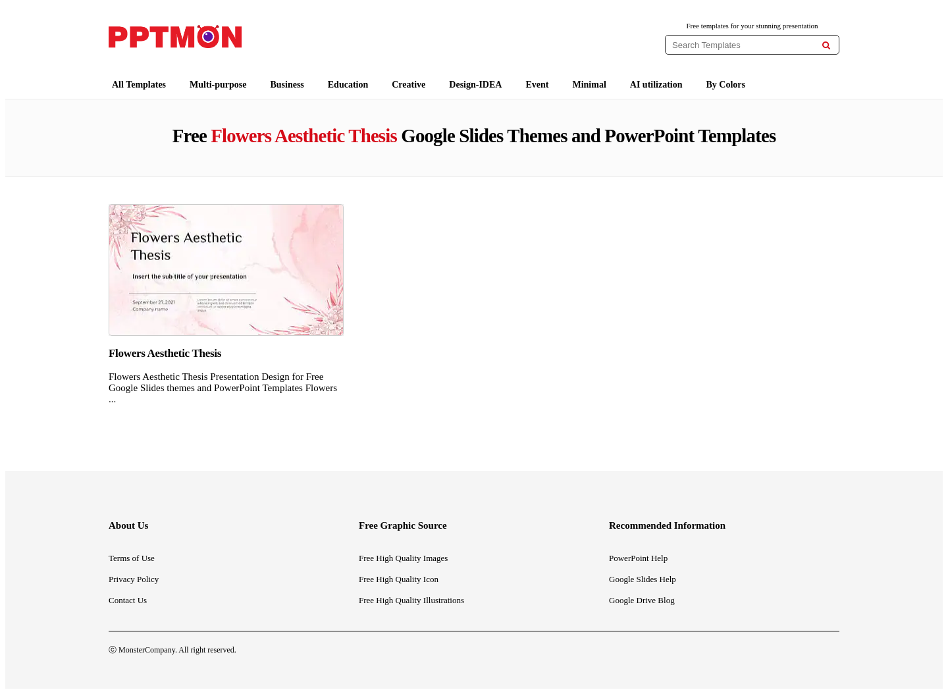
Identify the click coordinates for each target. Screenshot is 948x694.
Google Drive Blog (642, 600)
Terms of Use (132, 558)
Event (536, 85)
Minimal (589, 85)
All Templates (139, 85)
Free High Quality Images (403, 558)
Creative (408, 85)
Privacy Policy (134, 579)
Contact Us (128, 600)
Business (286, 85)
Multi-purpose (218, 85)
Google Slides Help (642, 579)
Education (348, 85)
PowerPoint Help (638, 558)
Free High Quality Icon (398, 579)
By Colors (726, 85)
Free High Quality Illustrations (411, 600)
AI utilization (656, 85)
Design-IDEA (475, 85)
